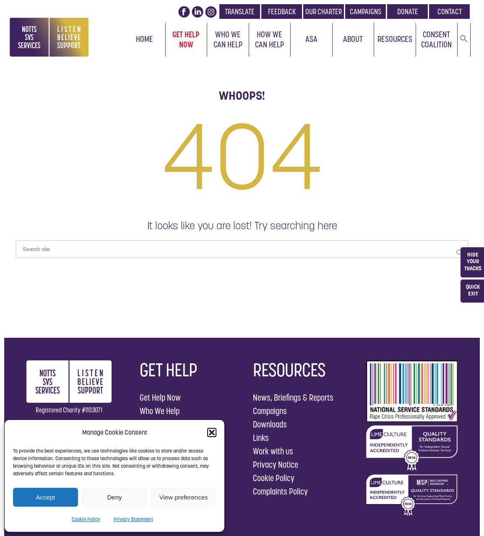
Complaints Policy (280, 491)
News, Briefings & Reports (293, 397)
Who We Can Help (227, 39)
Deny (114, 497)
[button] (212, 432)
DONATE (407, 11)
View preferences (183, 497)
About (353, 39)
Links (261, 437)
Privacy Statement (133, 519)
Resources (394, 39)
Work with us (273, 451)
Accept (45, 497)
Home (144, 39)
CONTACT (449, 11)
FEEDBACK (282, 11)
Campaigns (270, 411)
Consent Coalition (436, 39)
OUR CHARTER (323, 11)
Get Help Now (186, 39)
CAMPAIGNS (365, 11)
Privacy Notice (275, 464)
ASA (311, 39)
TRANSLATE (240, 11)
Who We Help (160, 411)
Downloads (270, 424)
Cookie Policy (86, 519)
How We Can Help (269, 39)
